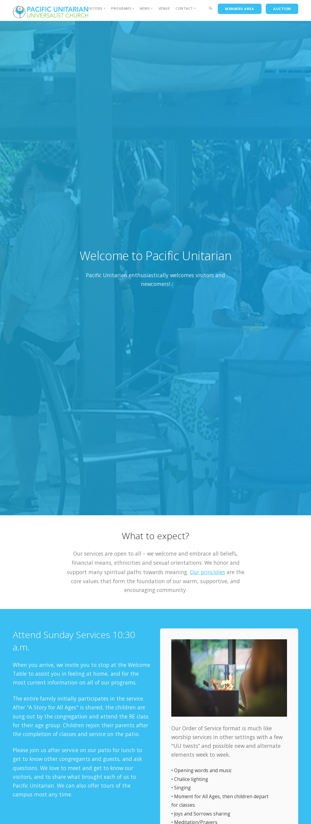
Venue (164, 8)
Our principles (207, 572)
